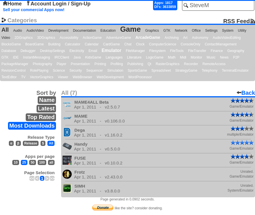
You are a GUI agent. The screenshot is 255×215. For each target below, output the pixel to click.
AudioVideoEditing (227, 38)
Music (210, 57)
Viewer (63, 77)
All (5, 30)
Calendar (92, 44)
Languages (114, 57)
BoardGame (34, 44)
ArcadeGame (147, 37)
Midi (183, 57)
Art (185, 38)
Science (59, 71)
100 (42, 162)
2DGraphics (24, 38)
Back (246, 93)
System (227, 31)
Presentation (80, 64)
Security (75, 71)
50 (32, 162)
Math (172, 57)
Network (181, 31)
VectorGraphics (41, 77)
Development (58, 31)
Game (130, 29)
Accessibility (69, 38)
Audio (17, 31)
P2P (236, 57)
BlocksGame (11, 44)
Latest (46, 108)
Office (196, 31)
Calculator (72, 44)
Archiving (171, 38)
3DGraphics (46, 38)
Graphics (152, 31)
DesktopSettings (52, 51)
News (224, 57)
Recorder (191, 64)
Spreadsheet (161, 71)
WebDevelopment (110, 77)
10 (15, 162)
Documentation (84, 31)
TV (23, 77)
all (51, 162)
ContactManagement (220, 44)
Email (93, 51)
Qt (149, 64)
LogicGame (154, 57)
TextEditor (9, 77)
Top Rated (41, 117)
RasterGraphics (167, 64)
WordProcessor (140, 77)
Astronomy (200, 38)
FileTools (177, 51)
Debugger (28, 51)
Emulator (111, 50)
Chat (127, 44)
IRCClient (61, 57)
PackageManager (14, 64)
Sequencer (94, 71)
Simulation (115, 71)
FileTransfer (197, 51)
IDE (16, 57)
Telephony (210, 71)
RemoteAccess (214, 64)
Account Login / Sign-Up (58, 4)
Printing (100, 64)
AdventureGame (118, 38)
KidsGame (93, 57)
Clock (140, 44)
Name (47, 100)
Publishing (135, 64)
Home (12, 4)
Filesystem (157, 51)
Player (61, 64)
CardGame (111, 44)
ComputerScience (162, 44)
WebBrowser (82, 77)
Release (30, 143)
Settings (211, 31)
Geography (235, 51)
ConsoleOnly (190, 44)
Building (54, 44)
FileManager (135, 51)
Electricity (76, 51)
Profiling (117, 64)
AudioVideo (35, 31)
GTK (166, 31)
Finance (217, 51)
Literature (134, 57)
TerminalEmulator (235, 71)
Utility (242, 31)
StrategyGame (186, 71)
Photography (42, 64)
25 (24, 162)
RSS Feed (236, 21)
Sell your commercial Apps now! (34, 9)
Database (8, 51)
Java (77, 57)
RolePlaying (39, 71)
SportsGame (137, 71)
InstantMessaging (36, 57)
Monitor (196, 57)
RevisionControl (13, 71)
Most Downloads (32, 125)
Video (5, 38)
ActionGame (92, 38)
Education (108, 31)
